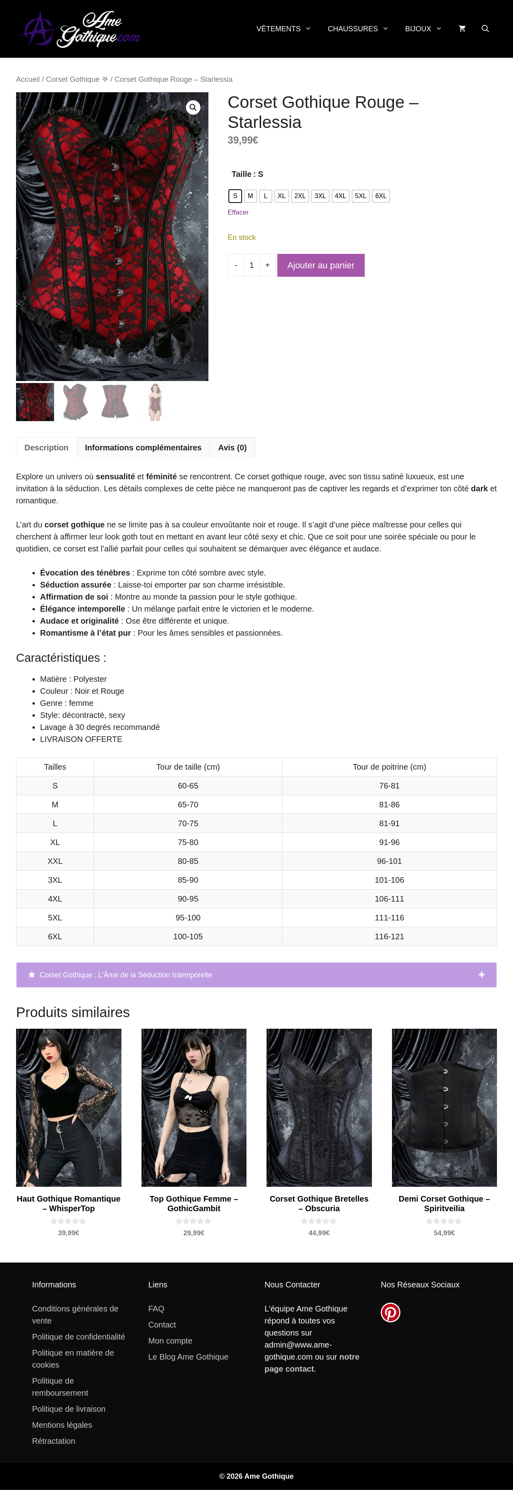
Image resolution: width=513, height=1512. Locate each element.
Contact (162, 1324)
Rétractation (53, 1441)
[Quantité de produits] (252, 265)
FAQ (156, 1308)
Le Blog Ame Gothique (188, 1356)
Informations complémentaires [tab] (143, 447)
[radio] (235, 196)
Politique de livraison (68, 1409)
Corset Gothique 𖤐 (77, 79)
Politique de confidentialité (78, 1336)
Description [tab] (46, 447)
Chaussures (362, 29)
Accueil (28, 79)
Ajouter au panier (321, 265)
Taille (242, 174)
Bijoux (427, 29)
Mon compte (170, 1340)
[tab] (256, 975)
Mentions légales (62, 1425)
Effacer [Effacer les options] (238, 212)
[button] (485, 29)
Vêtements (288, 29)
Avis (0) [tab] (232, 447)
